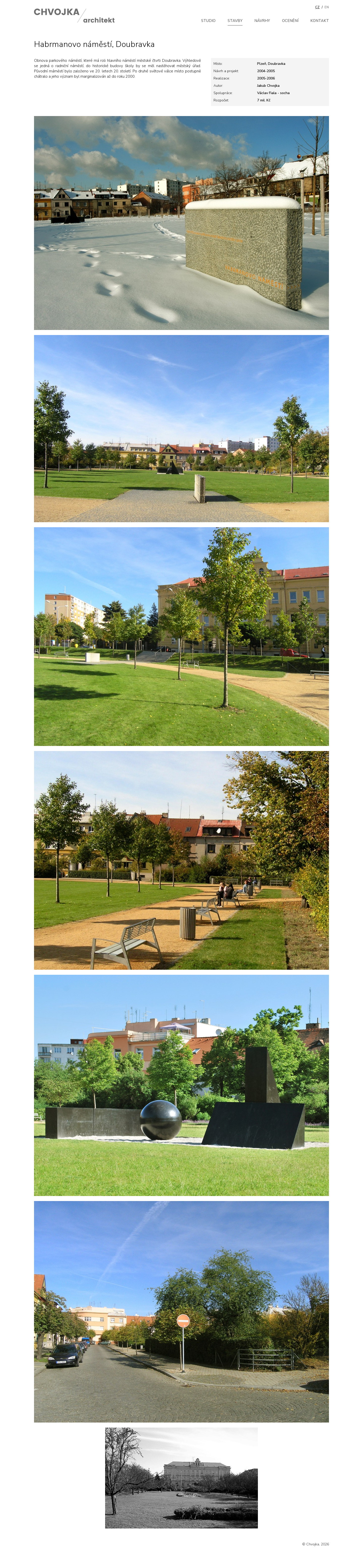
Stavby (235, 21)
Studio (208, 21)
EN (326, 7)
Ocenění (290, 21)
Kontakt (319, 21)
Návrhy (262, 21)
